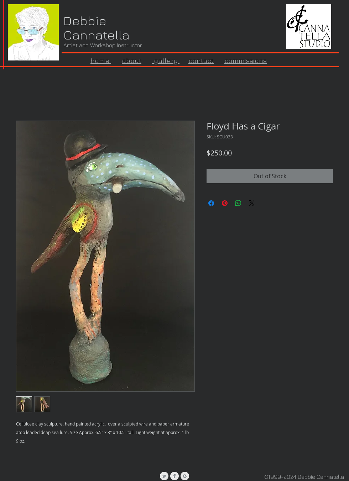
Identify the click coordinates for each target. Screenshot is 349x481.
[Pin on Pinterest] (224, 203)
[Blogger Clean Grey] (185, 476)
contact (201, 60)
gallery (165, 60)
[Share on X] (252, 203)
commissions (245, 60)
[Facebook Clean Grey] (174, 476)
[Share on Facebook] (211, 203)
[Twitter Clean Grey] (164, 476)
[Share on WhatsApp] (238, 203)
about (131, 60)
